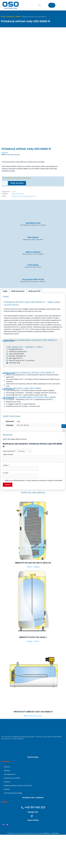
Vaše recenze (8, 472)
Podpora (7, 799)
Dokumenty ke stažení (12, 795)
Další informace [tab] (17, 308)
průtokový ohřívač (30, 213)
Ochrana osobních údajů (13, 810)
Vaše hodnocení (9, 468)
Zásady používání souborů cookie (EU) (18, 803)
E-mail (6, 490)
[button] (39, 5)
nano (21, 213)
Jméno (6, 482)
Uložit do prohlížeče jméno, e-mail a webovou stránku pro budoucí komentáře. (33, 498)
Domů (3, 16)
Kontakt (7, 806)
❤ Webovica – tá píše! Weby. (51, 850)
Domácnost (10, 16)
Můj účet (7, 788)
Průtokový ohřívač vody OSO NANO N (33, 729)
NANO (18, 16)
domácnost (15, 213)
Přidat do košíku (17, 200)
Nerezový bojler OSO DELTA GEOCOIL (33, 580)
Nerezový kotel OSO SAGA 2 (33, 654)
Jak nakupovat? (10, 791)
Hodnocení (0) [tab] (34, 308)
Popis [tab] (5, 308)
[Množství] (4, 200)
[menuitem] (3, 842)
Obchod (7, 784)
